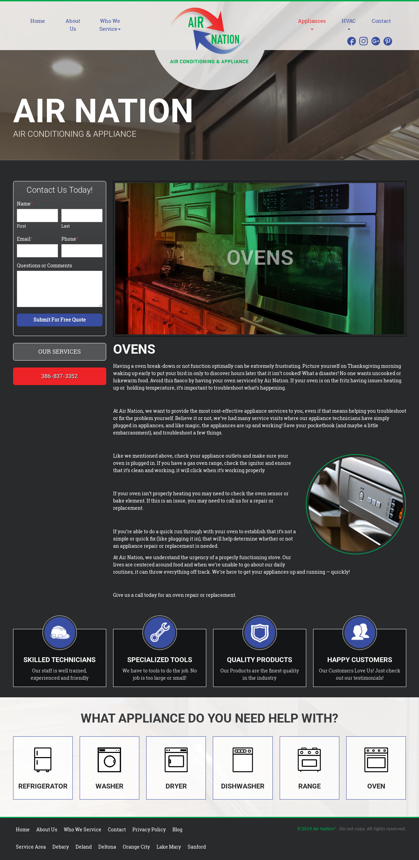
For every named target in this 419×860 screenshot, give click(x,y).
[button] (117, 24)
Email (25, 239)
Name (25, 203)
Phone (70, 239)
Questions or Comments (44, 265)
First (21, 226)
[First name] (37, 215)
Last (65, 226)
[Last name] (81, 215)
